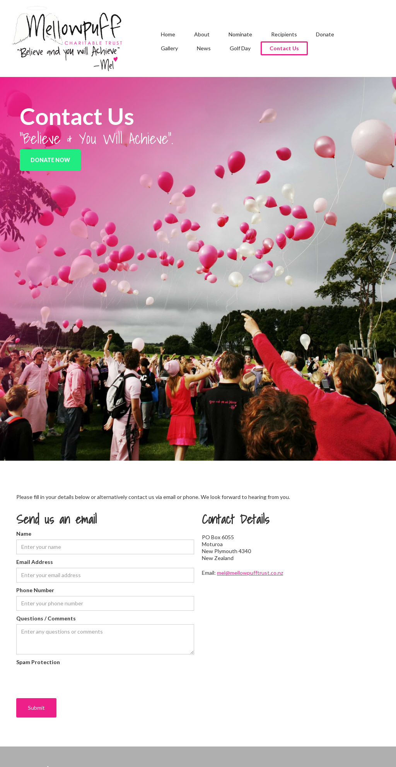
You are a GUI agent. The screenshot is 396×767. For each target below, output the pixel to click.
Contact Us (284, 48)
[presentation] (75, 683)
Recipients (284, 34)
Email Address (34, 562)
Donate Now (50, 160)
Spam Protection (38, 662)
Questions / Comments (46, 618)
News (204, 48)
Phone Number (35, 590)
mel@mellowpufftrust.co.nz (250, 572)
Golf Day (240, 48)
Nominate (240, 34)
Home (168, 34)
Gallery (169, 48)
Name (23, 533)
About (202, 34)
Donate (325, 34)
